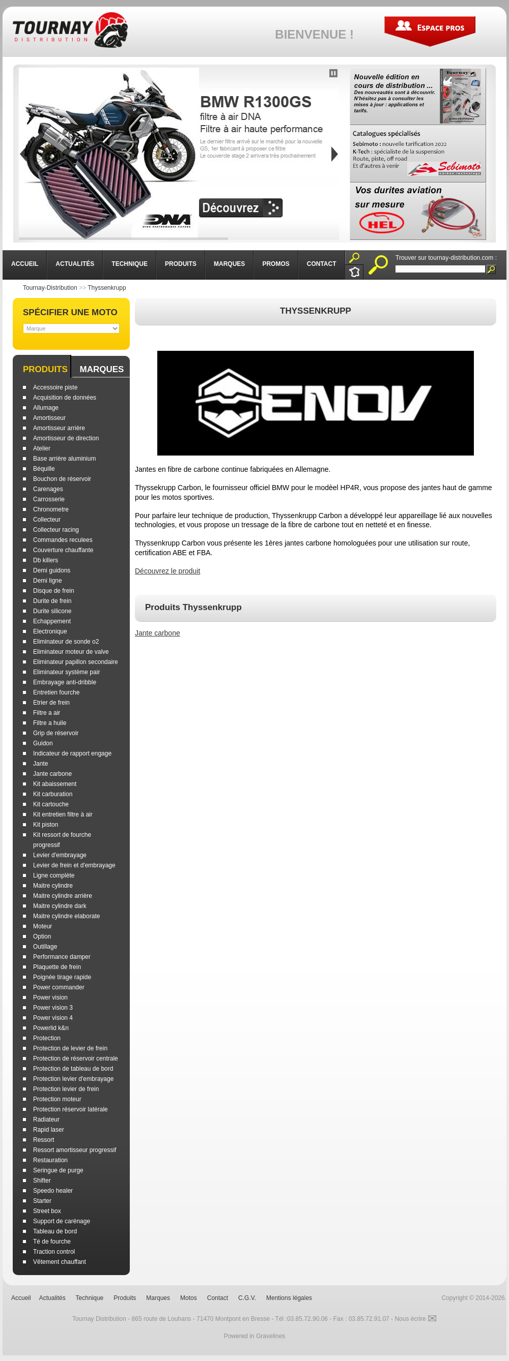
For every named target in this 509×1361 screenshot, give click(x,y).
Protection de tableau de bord (73, 1068)
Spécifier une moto (70, 312)
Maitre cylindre (53, 885)
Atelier (41, 448)
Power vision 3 (53, 1007)
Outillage (45, 946)
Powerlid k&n (51, 1028)
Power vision (50, 997)
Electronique (50, 631)
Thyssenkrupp (107, 287)
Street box (47, 1211)
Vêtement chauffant (59, 1261)
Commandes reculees (63, 539)
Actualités (52, 1298)
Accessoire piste (55, 387)
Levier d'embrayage (60, 855)
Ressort (43, 1139)
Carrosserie (49, 499)
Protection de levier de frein (70, 1048)
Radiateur (46, 1119)
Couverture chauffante (63, 550)
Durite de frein (52, 600)
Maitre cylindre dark (60, 906)
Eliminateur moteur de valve (71, 651)
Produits (45, 369)
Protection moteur (57, 1099)
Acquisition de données (64, 397)
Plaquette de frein (57, 967)
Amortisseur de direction (66, 438)
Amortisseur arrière (59, 428)
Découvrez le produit (167, 571)
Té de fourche (52, 1241)
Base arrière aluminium (64, 458)
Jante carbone (52, 773)
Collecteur (47, 519)
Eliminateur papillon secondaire (75, 662)
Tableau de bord (55, 1231)
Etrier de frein (51, 702)
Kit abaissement (54, 784)
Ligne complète (53, 875)
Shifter (42, 1180)
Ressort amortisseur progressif (74, 1150)
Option (42, 936)
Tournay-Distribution (50, 287)
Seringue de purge (58, 1170)
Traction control (54, 1251)
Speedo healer (53, 1190)
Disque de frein (53, 590)
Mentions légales (289, 1298)
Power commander (58, 987)
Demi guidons (51, 570)
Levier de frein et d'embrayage (74, 865)
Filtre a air (46, 712)
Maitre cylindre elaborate (66, 916)
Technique (90, 1298)
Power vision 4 (53, 1017)
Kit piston (45, 824)
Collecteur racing (56, 529)
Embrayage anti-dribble (64, 682)
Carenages (48, 489)
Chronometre (51, 509)
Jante (40, 763)
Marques (101, 369)
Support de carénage (61, 1221)
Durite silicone (52, 611)
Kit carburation (52, 794)
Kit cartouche (51, 804)
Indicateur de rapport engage (72, 753)
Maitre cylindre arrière (62, 895)
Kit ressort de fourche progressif (62, 840)
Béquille (44, 468)
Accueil (21, 1298)
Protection (47, 1038)
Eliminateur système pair (66, 672)
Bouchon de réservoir (62, 478)
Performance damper (62, 956)
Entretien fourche (56, 692)
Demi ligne (47, 580)
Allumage (46, 407)
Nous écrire (415, 1318)
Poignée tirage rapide (62, 977)
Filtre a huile (49, 723)
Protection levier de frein (66, 1089)
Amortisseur (49, 417)
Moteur (42, 926)
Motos (188, 1298)
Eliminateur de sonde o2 (66, 641)
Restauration (50, 1160)
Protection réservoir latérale (70, 1109)
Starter (42, 1200)
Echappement (52, 621)
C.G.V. (247, 1298)
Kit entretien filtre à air (63, 814)
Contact (217, 1298)
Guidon (43, 743)
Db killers (45, 560)
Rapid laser (48, 1129)
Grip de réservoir (55, 733)
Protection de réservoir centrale (75, 1058)
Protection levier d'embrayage (73, 1078)
